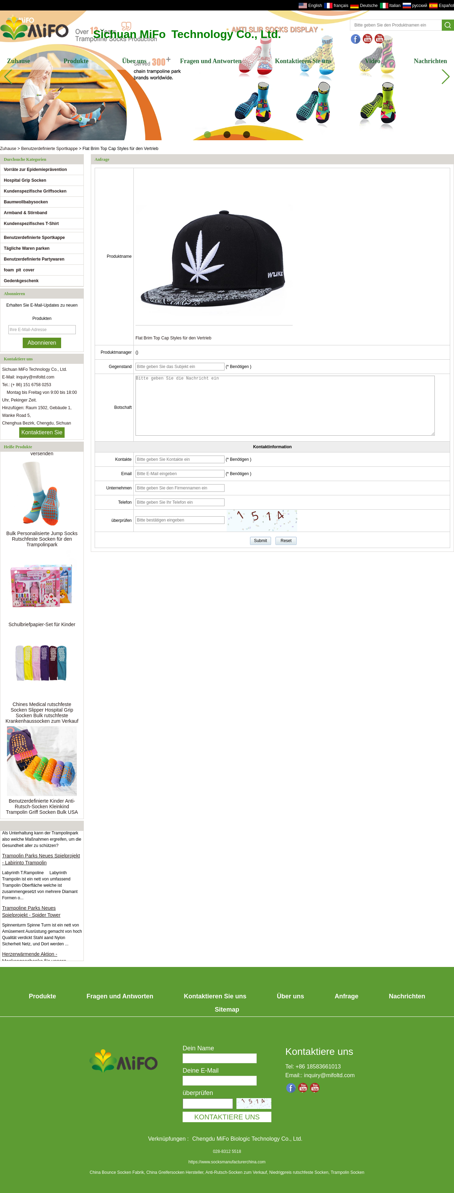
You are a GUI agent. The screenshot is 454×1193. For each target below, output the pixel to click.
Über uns (134, 61)
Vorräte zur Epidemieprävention (35, 169)
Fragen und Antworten (210, 61)
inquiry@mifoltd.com (329, 1075)
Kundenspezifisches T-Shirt (31, 223)
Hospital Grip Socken (25, 180)
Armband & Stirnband (25, 212)
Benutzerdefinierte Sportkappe (49, 148)
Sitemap (227, 1009)
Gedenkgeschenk (21, 280)
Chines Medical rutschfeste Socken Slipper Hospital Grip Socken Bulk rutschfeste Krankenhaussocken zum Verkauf (42, 714)
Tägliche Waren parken (27, 248)
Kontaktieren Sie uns (303, 61)
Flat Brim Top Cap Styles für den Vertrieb (173, 338)
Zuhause (18, 61)
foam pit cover (19, 270)
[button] (207, 134)
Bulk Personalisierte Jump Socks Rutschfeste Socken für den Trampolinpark (42, 540)
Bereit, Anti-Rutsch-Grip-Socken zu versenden (42, 452)
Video (372, 61)
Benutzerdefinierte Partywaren (34, 259)
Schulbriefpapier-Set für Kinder (41, 626)
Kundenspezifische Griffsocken (35, 191)
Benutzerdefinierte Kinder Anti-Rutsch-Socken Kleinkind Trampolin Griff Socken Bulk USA (42, 808)
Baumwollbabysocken (26, 202)
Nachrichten (430, 61)
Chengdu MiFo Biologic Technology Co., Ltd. (247, 1139)
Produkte (76, 61)
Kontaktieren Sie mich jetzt (41, 433)
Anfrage (346, 996)
